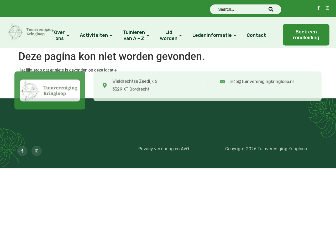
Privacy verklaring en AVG (163, 148)
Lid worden (171, 35)
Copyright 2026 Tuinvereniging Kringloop (266, 148)
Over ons (62, 35)
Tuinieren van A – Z (137, 35)
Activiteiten (97, 35)
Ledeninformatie (215, 35)
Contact (256, 35)
